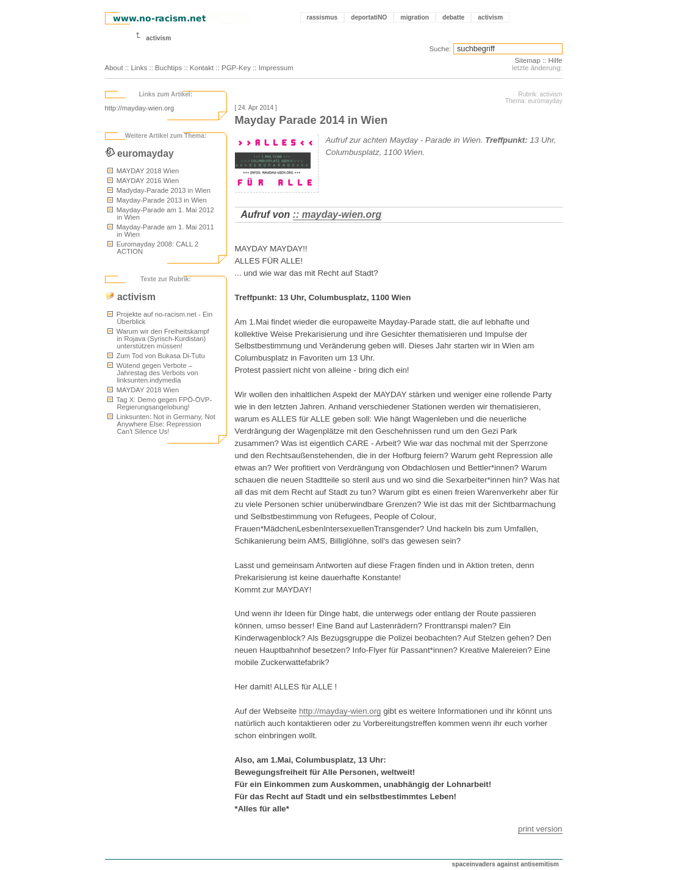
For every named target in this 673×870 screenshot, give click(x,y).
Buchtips (168, 67)
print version (540, 828)
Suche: (440, 48)
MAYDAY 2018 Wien (143, 170)
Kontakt (202, 67)
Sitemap (527, 60)
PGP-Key (236, 67)
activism (490, 17)
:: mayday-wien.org (337, 214)
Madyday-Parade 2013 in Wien (159, 190)
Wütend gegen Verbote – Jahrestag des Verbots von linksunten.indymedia (152, 373)
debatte (453, 17)
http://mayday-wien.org (140, 108)
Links (139, 67)
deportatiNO (369, 17)
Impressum (276, 67)
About (114, 67)
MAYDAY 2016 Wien (143, 180)
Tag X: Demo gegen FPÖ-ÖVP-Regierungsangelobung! (159, 403)
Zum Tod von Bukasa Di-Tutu (156, 355)
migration (414, 17)
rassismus (322, 17)
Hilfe (555, 60)
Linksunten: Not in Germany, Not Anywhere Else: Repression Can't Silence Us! (161, 424)
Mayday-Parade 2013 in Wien (157, 200)
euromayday (139, 153)
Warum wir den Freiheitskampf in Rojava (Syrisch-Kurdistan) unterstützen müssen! (158, 339)
